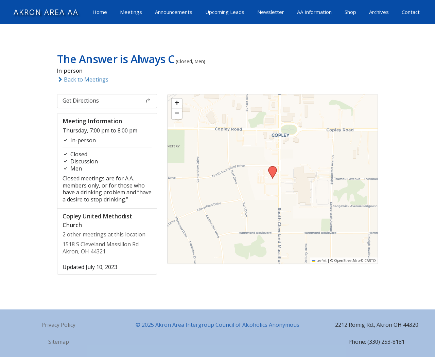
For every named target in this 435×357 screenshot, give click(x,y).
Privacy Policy (58, 324)
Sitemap (58, 341)
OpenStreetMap (347, 260)
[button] (270, 168)
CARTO (370, 260)
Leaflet (319, 260)
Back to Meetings (82, 79)
